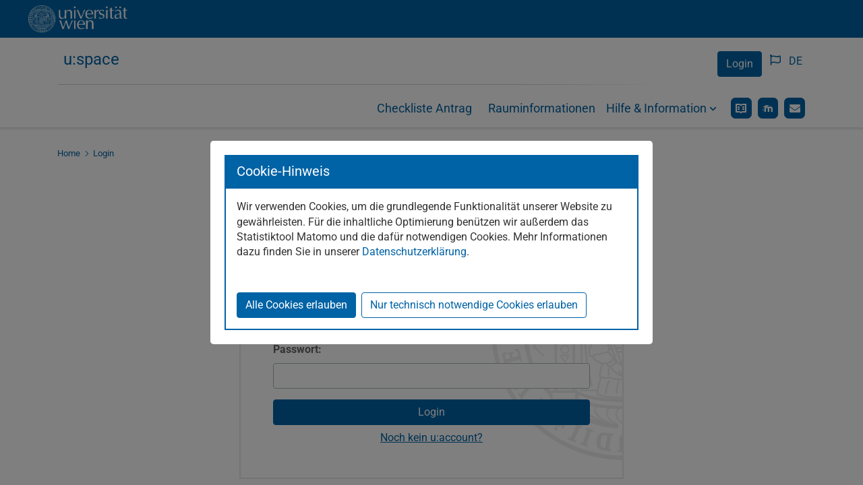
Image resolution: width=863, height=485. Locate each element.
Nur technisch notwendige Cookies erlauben (474, 304)
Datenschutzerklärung (414, 251)
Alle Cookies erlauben (296, 304)
